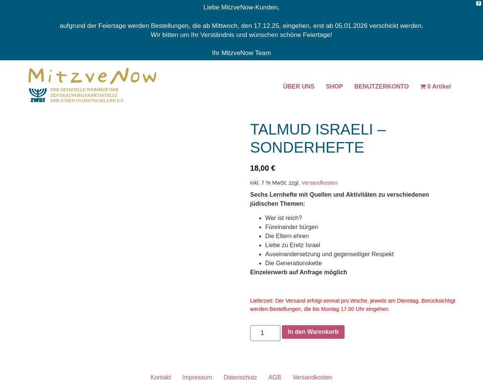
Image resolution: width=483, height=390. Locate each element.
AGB (274, 377)
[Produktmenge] (265, 333)
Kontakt (161, 377)
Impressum (197, 377)
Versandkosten (319, 183)
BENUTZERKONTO (381, 86)
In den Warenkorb (313, 332)
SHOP (334, 86)
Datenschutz (240, 377)
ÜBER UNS (299, 86)
